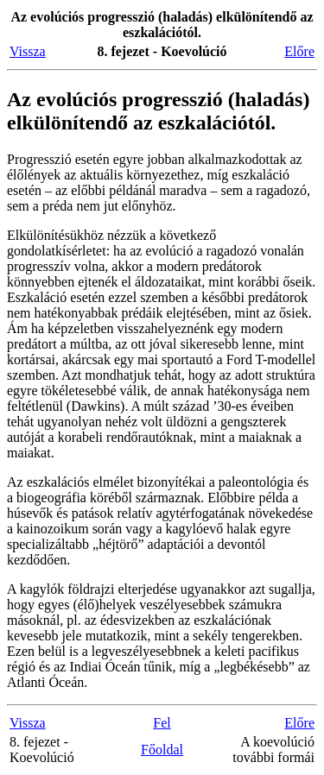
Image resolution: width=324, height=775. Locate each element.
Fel (161, 722)
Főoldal (162, 749)
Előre (299, 51)
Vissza (28, 51)
